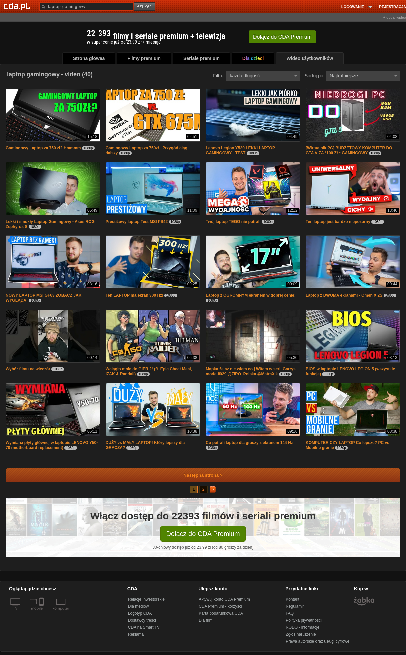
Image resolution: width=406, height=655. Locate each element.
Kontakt (292, 599)
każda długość (263, 75)
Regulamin (295, 606)
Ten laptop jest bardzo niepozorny (338, 221)
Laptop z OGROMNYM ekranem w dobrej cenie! (250, 295)
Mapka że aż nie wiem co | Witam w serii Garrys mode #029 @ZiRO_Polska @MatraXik (250, 371)
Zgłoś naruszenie (301, 634)
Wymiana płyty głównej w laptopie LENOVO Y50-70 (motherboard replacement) (52, 445)
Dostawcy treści (142, 620)
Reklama (136, 634)
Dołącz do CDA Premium (203, 533)
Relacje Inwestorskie (146, 599)
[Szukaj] (86, 6)
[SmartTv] (42, 612)
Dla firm (205, 620)
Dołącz (282, 37)
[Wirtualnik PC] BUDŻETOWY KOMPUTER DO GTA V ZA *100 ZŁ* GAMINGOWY (349, 150)
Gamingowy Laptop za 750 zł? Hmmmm (43, 148)
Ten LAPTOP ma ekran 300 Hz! (134, 295)
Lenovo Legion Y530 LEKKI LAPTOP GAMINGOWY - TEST (240, 150)
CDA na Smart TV (144, 627)
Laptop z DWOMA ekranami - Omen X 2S (344, 295)
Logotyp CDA (140, 613)
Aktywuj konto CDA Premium (224, 599)
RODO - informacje (302, 627)
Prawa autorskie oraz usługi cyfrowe (317, 641)
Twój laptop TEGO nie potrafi (233, 221)
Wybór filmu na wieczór (28, 369)
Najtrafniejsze (363, 75)
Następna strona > (198, 475)
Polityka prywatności (304, 620)
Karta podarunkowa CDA (221, 613)
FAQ (290, 613)
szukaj (145, 6)
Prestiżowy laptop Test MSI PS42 (137, 221)
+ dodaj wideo (394, 17)
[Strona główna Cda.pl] (18, 6)
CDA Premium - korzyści (220, 606)
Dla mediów (138, 606)
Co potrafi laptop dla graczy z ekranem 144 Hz (249, 442)
